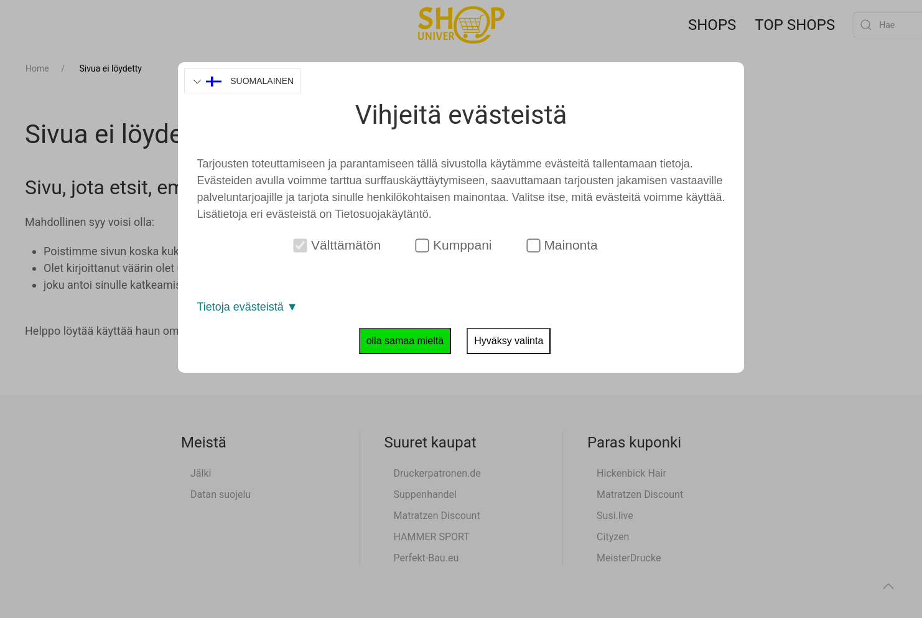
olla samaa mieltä (405, 340)
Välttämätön (337, 245)
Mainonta (562, 245)
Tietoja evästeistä (247, 307)
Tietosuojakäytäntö (381, 214)
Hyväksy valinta (508, 340)
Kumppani (454, 245)
